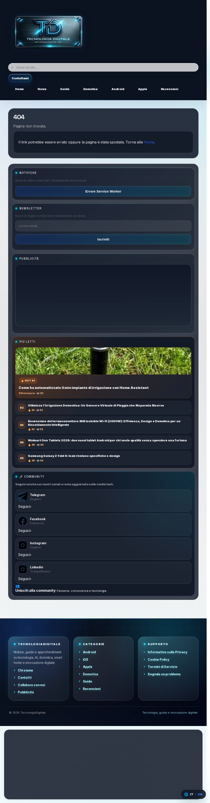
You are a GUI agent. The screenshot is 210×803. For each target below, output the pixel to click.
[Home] (48, 33)
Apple (87, 667)
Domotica (90, 674)
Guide (87, 681)
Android (89, 652)
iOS (85, 659)
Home (149, 142)
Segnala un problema (164, 674)
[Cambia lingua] (193, 794)
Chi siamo (25, 670)
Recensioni (92, 689)
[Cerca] (103, 67)
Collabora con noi (31, 685)
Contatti (24, 677)
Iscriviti (103, 239)
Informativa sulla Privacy (167, 652)
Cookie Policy (158, 659)
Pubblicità (26, 692)
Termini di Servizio (162, 667)
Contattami (20, 78)
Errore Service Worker (103, 191)
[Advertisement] (103, 295)
